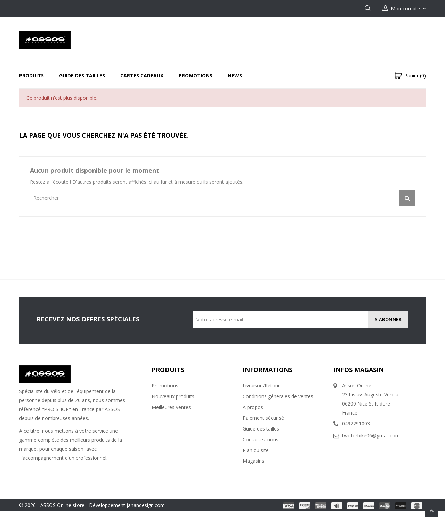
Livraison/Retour (261, 385)
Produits (31, 75)
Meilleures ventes (171, 407)
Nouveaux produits (173, 396)
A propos (253, 407)
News (235, 75)
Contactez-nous (260, 439)
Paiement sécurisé (263, 418)
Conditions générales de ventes (278, 396)
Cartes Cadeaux (141, 75)
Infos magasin (358, 370)
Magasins (253, 461)
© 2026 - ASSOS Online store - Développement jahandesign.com (92, 505)
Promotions (195, 75)
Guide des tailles (82, 75)
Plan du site (256, 450)
